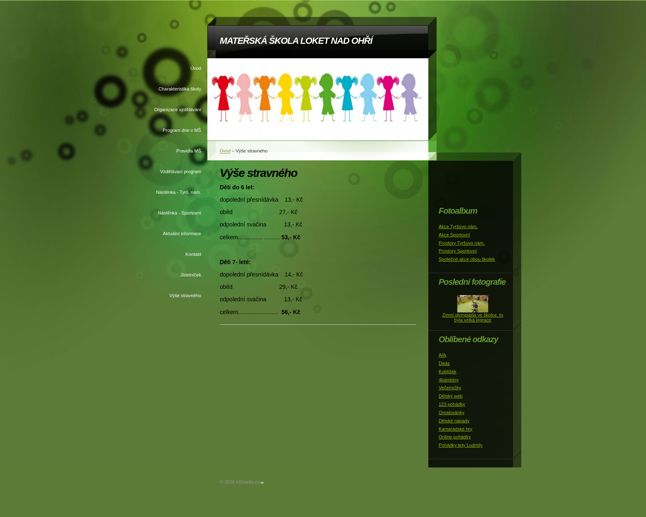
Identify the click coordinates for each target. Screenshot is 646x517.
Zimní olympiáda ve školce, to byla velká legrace (472, 317)
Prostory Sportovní (458, 250)
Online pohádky (455, 436)
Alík (442, 355)
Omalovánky (451, 412)
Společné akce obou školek (467, 259)
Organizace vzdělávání (177, 109)
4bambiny (449, 379)
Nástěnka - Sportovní (179, 212)
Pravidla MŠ (188, 150)
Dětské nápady (454, 420)
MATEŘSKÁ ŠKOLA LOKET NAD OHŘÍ (296, 41)
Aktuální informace (182, 233)
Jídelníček (190, 274)
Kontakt (193, 254)
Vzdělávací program (181, 171)
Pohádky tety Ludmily (460, 445)
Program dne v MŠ (182, 130)
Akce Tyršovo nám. (458, 226)
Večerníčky (450, 387)
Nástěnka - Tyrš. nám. (178, 192)
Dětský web (451, 395)
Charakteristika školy (180, 88)
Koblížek (447, 371)
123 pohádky (452, 404)
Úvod (195, 68)
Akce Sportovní (454, 234)
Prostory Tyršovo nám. (462, 243)
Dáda (444, 363)
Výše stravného (185, 295)
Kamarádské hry (455, 428)
